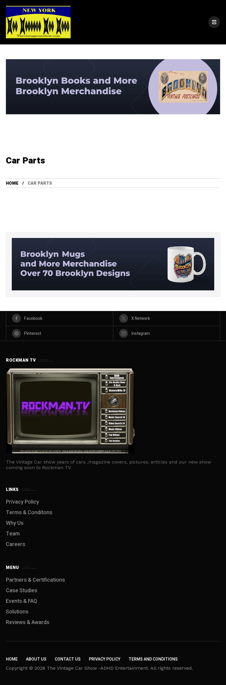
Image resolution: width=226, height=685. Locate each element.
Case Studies (21, 591)
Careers (15, 544)
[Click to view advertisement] (113, 87)
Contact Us (68, 659)
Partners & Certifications (35, 580)
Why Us (15, 523)
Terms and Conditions (153, 659)
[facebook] (59, 318)
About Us (36, 659)
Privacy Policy (22, 502)
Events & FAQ (21, 601)
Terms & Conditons (29, 513)
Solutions (17, 612)
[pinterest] (59, 333)
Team (13, 534)
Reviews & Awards (27, 622)
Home (12, 183)
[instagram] (166, 333)
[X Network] (166, 318)
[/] (214, 22)
